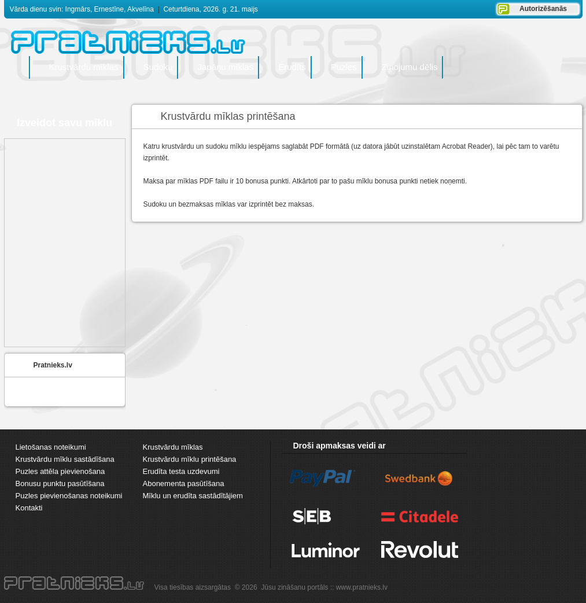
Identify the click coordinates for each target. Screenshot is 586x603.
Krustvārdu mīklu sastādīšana (65, 459)
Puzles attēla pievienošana (60, 471)
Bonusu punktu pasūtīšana (60, 483)
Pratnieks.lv (53, 365)
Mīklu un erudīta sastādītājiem (193, 495)
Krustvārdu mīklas (173, 447)
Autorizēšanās (543, 9)
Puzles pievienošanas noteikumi (69, 495)
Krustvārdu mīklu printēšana (190, 459)
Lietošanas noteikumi (51, 447)
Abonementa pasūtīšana (183, 483)
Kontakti (29, 507)
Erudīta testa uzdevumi (181, 471)
